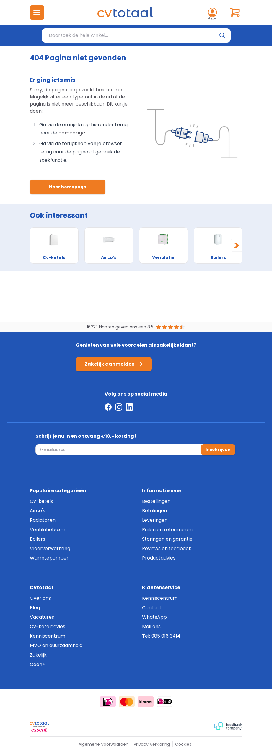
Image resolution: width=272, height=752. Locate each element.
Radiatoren (43, 520)
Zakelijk (38, 654)
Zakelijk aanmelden (113, 364)
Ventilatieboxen (48, 529)
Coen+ (37, 664)
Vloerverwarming (50, 548)
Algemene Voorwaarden (103, 744)
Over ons (40, 598)
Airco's (37, 510)
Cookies (183, 744)
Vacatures (42, 617)
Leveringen (154, 520)
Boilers (37, 539)
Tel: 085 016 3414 (161, 636)
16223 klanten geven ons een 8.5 (120, 327)
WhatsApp (154, 617)
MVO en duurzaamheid (56, 645)
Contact (152, 607)
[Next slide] (236, 245)
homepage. (72, 132)
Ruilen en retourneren (167, 529)
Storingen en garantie (167, 539)
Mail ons (151, 626)
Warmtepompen (49, 558)
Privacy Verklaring (152, 744)
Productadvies (158, 558)
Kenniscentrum (47, 636)
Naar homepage (67, 187)
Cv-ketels (41, 501)
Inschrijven (218, 450)
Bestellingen (156, 501)
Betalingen (154, 510)
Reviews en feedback (166, 548)
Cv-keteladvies (47, 626)
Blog (35, 607)
